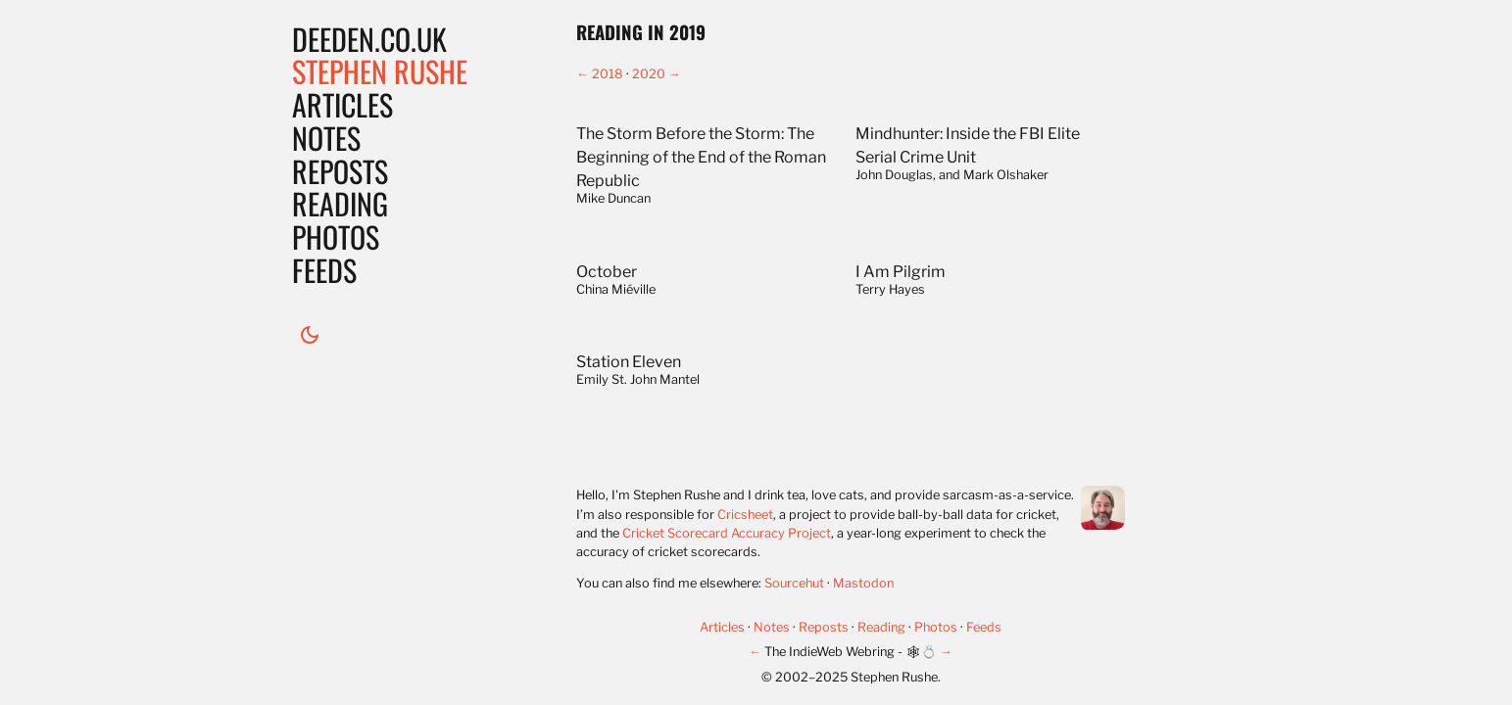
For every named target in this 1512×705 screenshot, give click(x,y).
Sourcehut (794, 583)
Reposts (340, 171)
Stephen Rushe (379, 71)
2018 (607, 74)
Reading (340, 203)
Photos (335, 236)
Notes (326, 138)
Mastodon (863, 583)
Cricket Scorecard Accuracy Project (726, 533)
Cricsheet (745, 514)
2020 (648, 74)
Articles (342, 104)
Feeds (324, 270)
